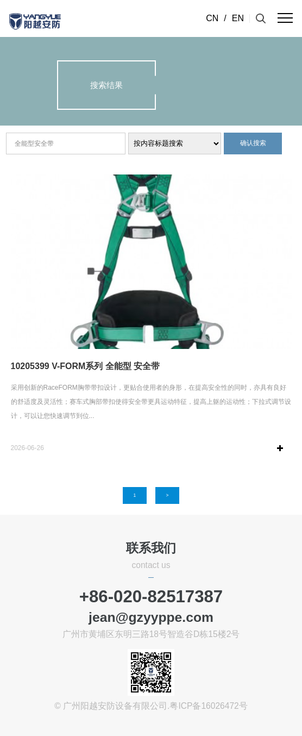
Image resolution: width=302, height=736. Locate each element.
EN (238, 18)
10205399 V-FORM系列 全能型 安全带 (85, 366)
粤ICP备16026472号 (208, 705)
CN (212, 18)
